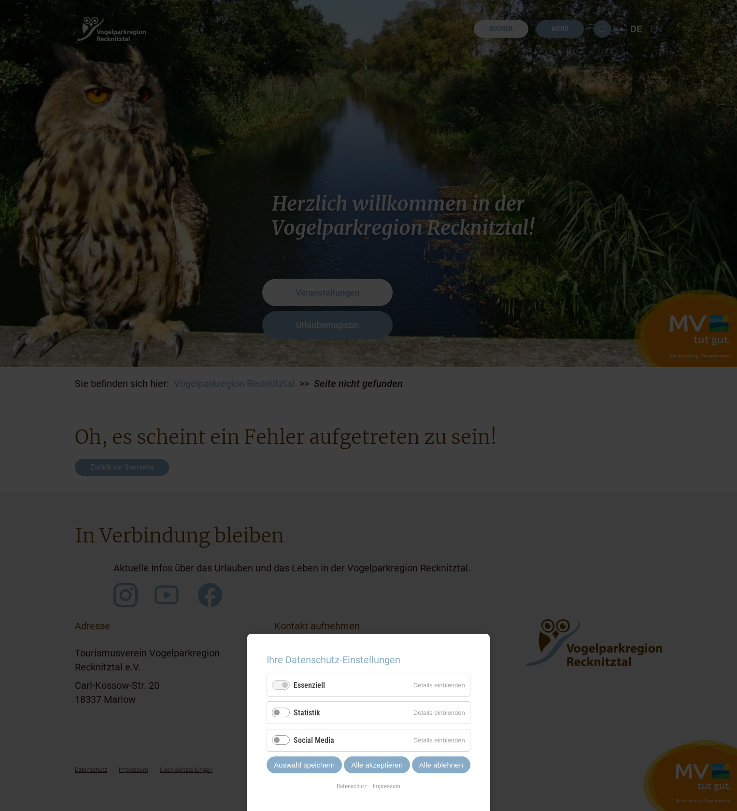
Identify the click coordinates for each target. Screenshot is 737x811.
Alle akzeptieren (377, 765)
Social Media (314, 740)
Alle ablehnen (441, 765)
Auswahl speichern (304, 765)
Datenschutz (352, 786)
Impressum (386, 786)
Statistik (307, 712)
